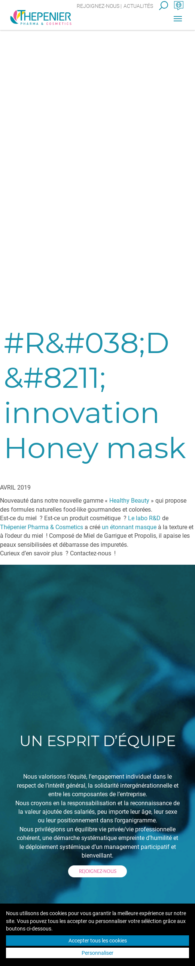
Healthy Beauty (129, 500)
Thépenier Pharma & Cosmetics (41, 527)
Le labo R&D (144, 518)
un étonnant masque (129, 527)
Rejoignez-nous (98, 6)
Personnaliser (97, 953)
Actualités (138, 6)
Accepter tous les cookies (97, 941)
